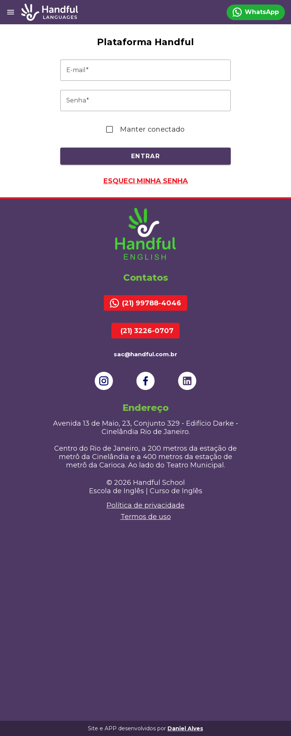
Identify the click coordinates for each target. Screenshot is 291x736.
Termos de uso (145, 517)
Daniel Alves (185, 728)
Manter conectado (152, 129)
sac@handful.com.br (145, 354)
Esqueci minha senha (145, 181)
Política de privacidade (145, 505)
